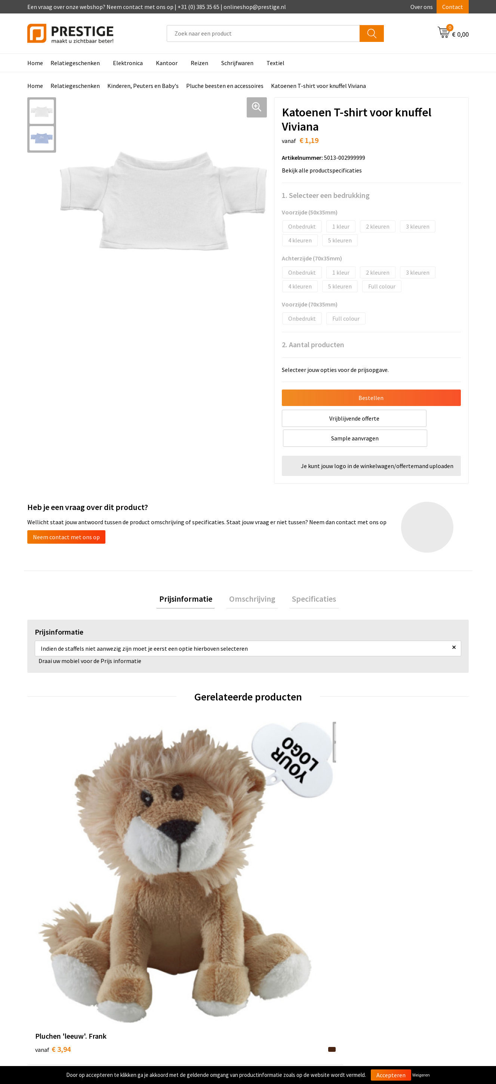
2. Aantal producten (313, 344)
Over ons (421, 6)
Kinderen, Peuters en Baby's (143, 85)
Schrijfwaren (237, 63)
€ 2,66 (163, 825)
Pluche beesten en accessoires (225, 85)
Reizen (199, 63)
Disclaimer (380, 971)
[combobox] (263, 33)
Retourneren (273, 960)
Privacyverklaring (389, 960)
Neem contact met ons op (66, 517)
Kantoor (167, 63)
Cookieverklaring (388, 948)
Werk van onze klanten (177, 960)
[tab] (191, 580)
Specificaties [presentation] (309, 580)
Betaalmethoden (279, 948)
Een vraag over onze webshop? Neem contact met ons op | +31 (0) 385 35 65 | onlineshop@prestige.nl (156, 6)
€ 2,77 (274, 825)
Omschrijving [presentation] (252, 580)
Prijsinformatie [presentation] (191, 580)
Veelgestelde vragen (174, 948)
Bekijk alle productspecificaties (324, 170)
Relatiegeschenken (75, 63)
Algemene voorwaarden (397, 937)
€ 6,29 (384, 825)
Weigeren (421, 1075)
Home (35, 63)
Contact (452, 6)
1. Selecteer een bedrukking (326, 195)
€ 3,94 (53, 825)
